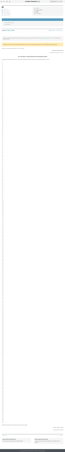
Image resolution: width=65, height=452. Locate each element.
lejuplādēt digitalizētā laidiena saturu (47, 14)
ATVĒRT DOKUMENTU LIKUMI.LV (9, 427)
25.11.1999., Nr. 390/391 (9, 7)
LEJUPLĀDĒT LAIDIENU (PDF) (7, 418)
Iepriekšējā (4, 435)
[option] (16, 440)
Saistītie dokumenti (7, 429)
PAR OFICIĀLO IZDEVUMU (6, 419)
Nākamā (61, 435)
